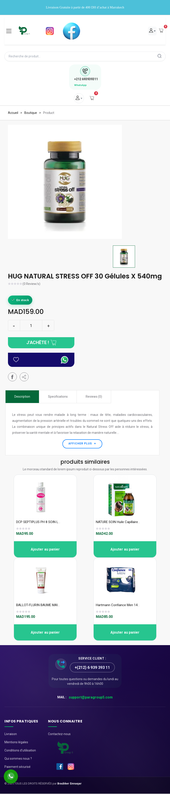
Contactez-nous (59, 734)
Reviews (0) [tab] (94, 397)
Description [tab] (22, 397)
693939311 (86, 79)
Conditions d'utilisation (20, 751)
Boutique (30, 113)
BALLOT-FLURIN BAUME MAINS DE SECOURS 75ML (53, 605)
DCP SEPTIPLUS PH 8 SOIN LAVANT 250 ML (48, 522)
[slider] (15, 284)
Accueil (13, 113)
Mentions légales (16, 742)
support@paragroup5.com (91, 698)
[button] (24, 377)
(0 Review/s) (31, 284)
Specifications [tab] (58, 397)
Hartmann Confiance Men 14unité (120, 605)
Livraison (10, 734)
